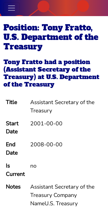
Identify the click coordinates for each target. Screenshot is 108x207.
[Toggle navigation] (11, 8)
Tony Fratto (23, 62)
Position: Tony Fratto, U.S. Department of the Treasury (50, 37)
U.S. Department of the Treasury (51, 81)
